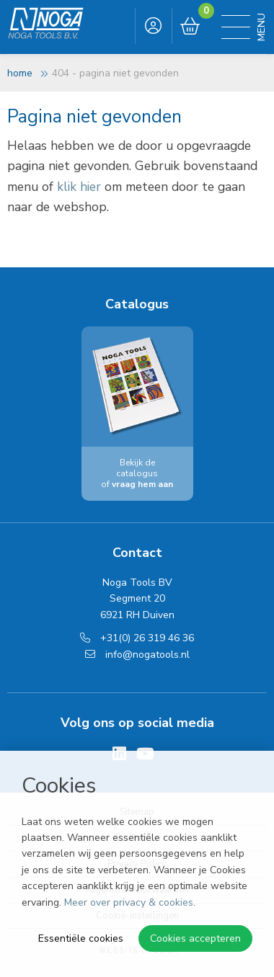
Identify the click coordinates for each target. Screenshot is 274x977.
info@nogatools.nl (137, 654)
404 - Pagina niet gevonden (115, 73)
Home (19, 73)
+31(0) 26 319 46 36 (137, 638)
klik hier (79, 186)
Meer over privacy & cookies (128, 902)
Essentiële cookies (80, 938)
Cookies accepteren (195, 938)
